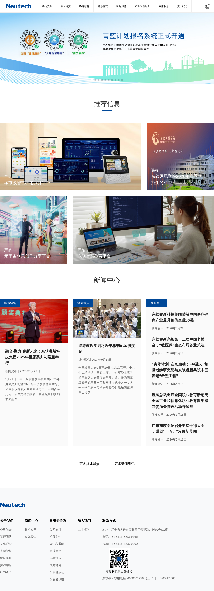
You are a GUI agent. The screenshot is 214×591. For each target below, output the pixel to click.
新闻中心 (31, 506)
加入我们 (84, 506)
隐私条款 (74, 586)
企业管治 (55, 536)
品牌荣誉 (6, 536)
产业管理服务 (142, 6)
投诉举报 (6, 550)
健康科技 (103, 6)
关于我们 (182, 6)
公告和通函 (57, 529)
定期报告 (55, 543)
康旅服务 (164, 6)
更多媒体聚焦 (82, 450)
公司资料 (55, 515)
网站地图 (47, 586)
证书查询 (6, 557)
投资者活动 (57, 557)
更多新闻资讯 (132, 450)
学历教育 (47, 6)
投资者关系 (58, 506)
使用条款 (61, 586)
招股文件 (55, 522)
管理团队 (6, 522)
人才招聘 (83, 515)
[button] (92, 80)
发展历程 (6, 543)
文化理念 (6, 529)
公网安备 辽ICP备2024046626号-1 (150, 586)
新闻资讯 (30, 515)
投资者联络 (57, 564)
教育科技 (66, 6)
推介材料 (55, 550)
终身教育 (84, 6)
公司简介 (6, 515)
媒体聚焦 (30, 522)
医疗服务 (121, 6)
